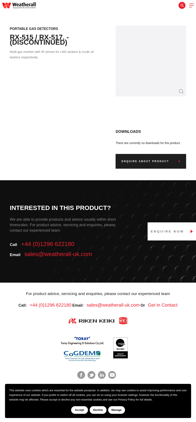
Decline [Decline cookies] (98, 409)
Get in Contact (162, 305)
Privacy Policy (126, 399)
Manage (116, 409)
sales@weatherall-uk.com (58, 254)
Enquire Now (167, 231)
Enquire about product (145, 161)
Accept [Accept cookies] (79, 409)
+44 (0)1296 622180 (47, 244)
